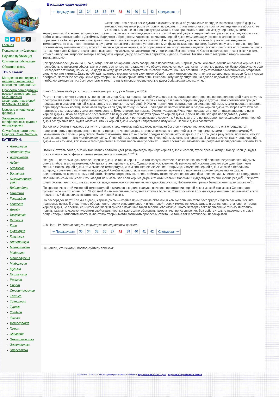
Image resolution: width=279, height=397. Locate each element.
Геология (16, 204)
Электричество (22, 339)
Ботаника (17, 173)
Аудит (15, 162)
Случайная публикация (18, 61)
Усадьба (16, 312)
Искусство (18, 214)
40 (136, 11)
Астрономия (19, 157)
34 (88, 11)
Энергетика (19, 350)
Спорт (15, 285)
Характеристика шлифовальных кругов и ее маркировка (19, 122)
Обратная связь (13, 66)
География (18, 198)
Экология (16, 334)
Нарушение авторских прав (152, 374)
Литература (19, 242)
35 (96, 11)
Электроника (20, 344)
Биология (17, 168)
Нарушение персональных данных (185, 374)
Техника (16, 296)
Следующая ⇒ (168, 12)
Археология (18, 146)
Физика (15, 317)
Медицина (17, 252)
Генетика (17, 193)
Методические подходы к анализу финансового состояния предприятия (20, 81)
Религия (16, 279)
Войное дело (19, 187)
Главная (8, 45)
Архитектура (20, 151)
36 (104, 11)
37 (112, 11)
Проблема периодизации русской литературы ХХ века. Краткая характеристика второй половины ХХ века (20, 97)
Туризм (15, 306)
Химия (14, 328)
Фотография (19, 323)
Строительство (22, 290)
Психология (18, 274)
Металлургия (20, 258)
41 (144, 11)
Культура (17, 236)
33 (81, 11)
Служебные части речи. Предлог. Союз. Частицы (20, 132)
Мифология (18, 263)
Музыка (15, 269)
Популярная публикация (19, 50)
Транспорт (18, 301)
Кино (13, 225)
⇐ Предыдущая (63, 12)
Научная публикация (17, 56)
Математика (20, 247)
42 (152, 11)
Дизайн (15, 209)
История (16, 220)
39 (128, 11)
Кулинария (17, 231)
